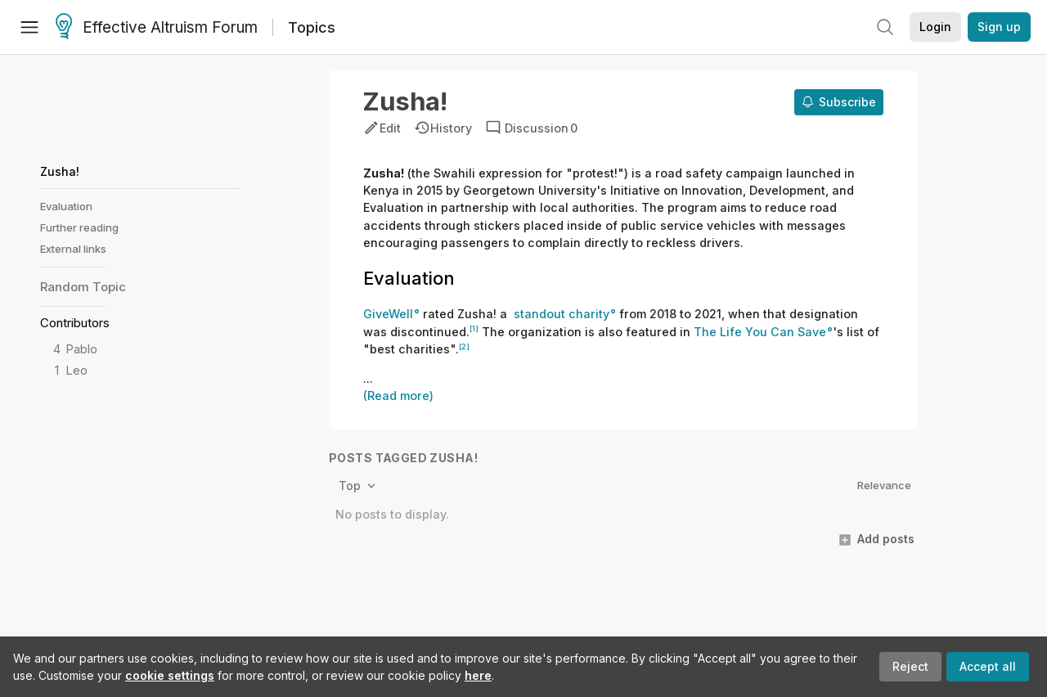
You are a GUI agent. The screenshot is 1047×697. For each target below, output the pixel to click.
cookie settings (169, 675)
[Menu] (29, 27)
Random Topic (83, 287)
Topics (311, 27)
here (478, 675)
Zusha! (59, 171)
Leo (77, 370)
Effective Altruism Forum (157, 27)
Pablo (81, 349)
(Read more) (398, 395)
